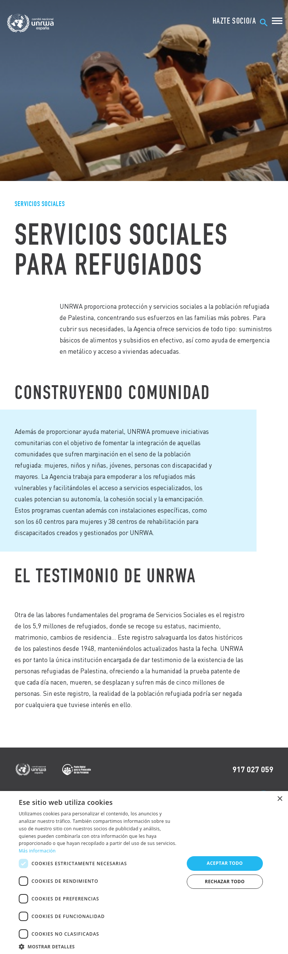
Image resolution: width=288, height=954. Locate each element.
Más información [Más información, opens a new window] (37, 851)
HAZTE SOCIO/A (234, 21)
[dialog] (144, 872)
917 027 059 (252, 769)
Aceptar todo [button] (225, 863)
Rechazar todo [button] (224, 881)
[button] (99, 945)
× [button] (279, 799)
